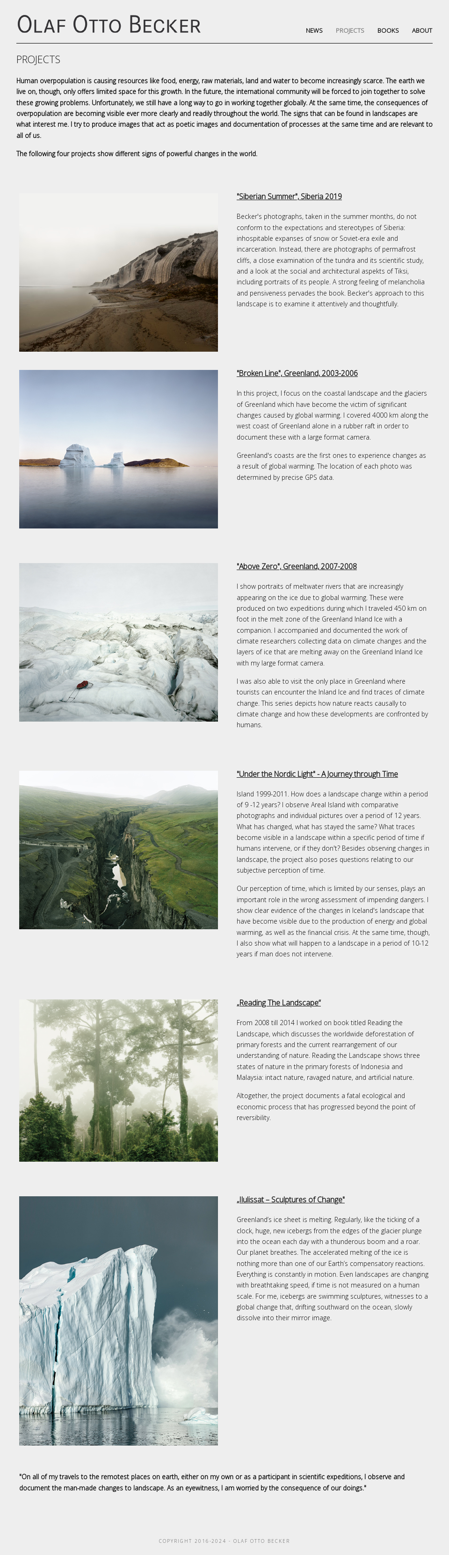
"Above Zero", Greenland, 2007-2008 (297, 566)
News (314, 30)
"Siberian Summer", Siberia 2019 (289, 196)
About (422, 30)
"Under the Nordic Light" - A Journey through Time (317, 774)
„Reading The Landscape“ (279, 1003)
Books (388, 30)
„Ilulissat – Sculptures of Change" (291, 1199)
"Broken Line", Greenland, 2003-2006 (297, 373)
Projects (350, 30)
